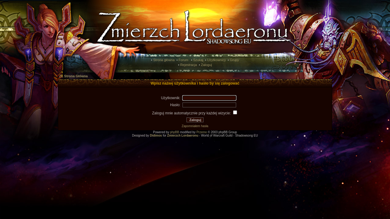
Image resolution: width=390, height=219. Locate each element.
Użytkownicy (216, 60)
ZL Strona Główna (73, 76)
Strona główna (164, 60)
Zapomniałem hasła (195, 126)
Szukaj (198, 60)
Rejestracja (188, 65)
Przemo (202, 132)
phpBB (174, 132)
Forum (183, 60)
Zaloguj (206, 65)
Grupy (234, 60)
